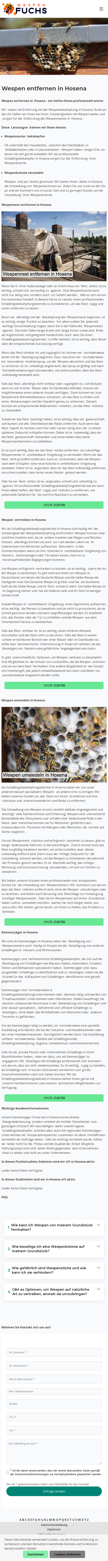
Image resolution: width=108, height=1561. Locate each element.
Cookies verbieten (67, 1554)
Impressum (54, 1529)
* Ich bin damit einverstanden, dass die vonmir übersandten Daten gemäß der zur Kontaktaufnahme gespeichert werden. (56, 1472)
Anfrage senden (54, 1491)
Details (31, 1548)
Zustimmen (35, 1554)
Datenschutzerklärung (54, 1525)
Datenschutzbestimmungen (32, 1474)
